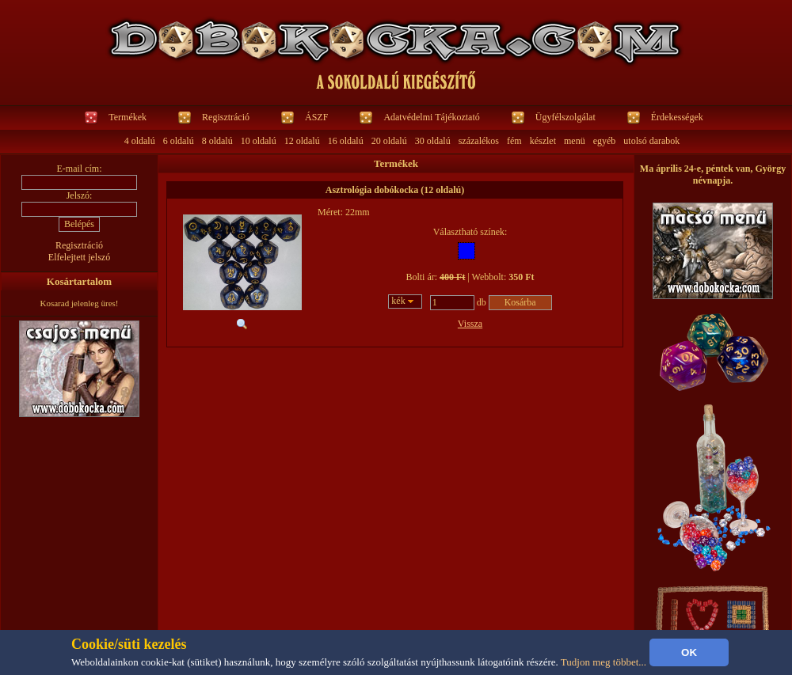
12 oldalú (302, 140)
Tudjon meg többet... (603, 662)
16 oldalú (346, 140)
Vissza (470, 323)
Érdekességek (677, 117)
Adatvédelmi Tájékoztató (431, 117)
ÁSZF (316, 117)
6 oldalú (178, 140)
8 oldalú (217, 140)
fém (514, 140)
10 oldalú (258, 140)
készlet (543, 140)
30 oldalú (433, 140)
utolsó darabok (651, 140)
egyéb (604, 140)
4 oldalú (139, 140)
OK (689, 652)
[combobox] (404, 301)
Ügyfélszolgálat (565, 117)
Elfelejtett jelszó (79, 257)
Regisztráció (225, 117)
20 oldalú (389, 140)
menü (574, 140)
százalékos (479, 140)
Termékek (128, 117)
